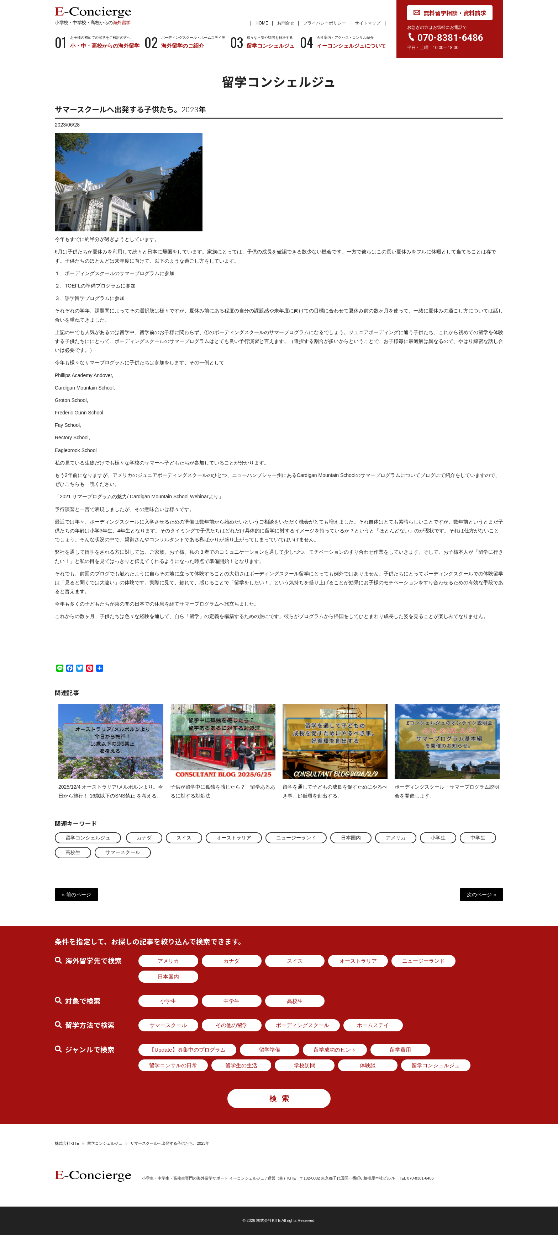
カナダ (144, 838)
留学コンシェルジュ (87, 838)
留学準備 (269, 1050)
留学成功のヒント (335, 1050)
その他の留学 (232, 1025)
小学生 (438, 838)
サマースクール (122, 852)
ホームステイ (373, 1025)
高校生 (72, 852)
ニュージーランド (296, 838)
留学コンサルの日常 (173, 1065)
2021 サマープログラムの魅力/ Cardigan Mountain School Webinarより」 (141, 503)
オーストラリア (233, 838)
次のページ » (481, 894)
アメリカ (396, 838)
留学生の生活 (241, 1065)
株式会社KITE (67, 1143)
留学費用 (400, 1050)
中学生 (477, 838)
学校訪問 (304, 1065)
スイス (184, 838)
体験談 (368, 1065)
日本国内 (351, 838)
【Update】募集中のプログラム (187, 1050)
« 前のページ (76, 894)
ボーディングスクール (302, 1025)
